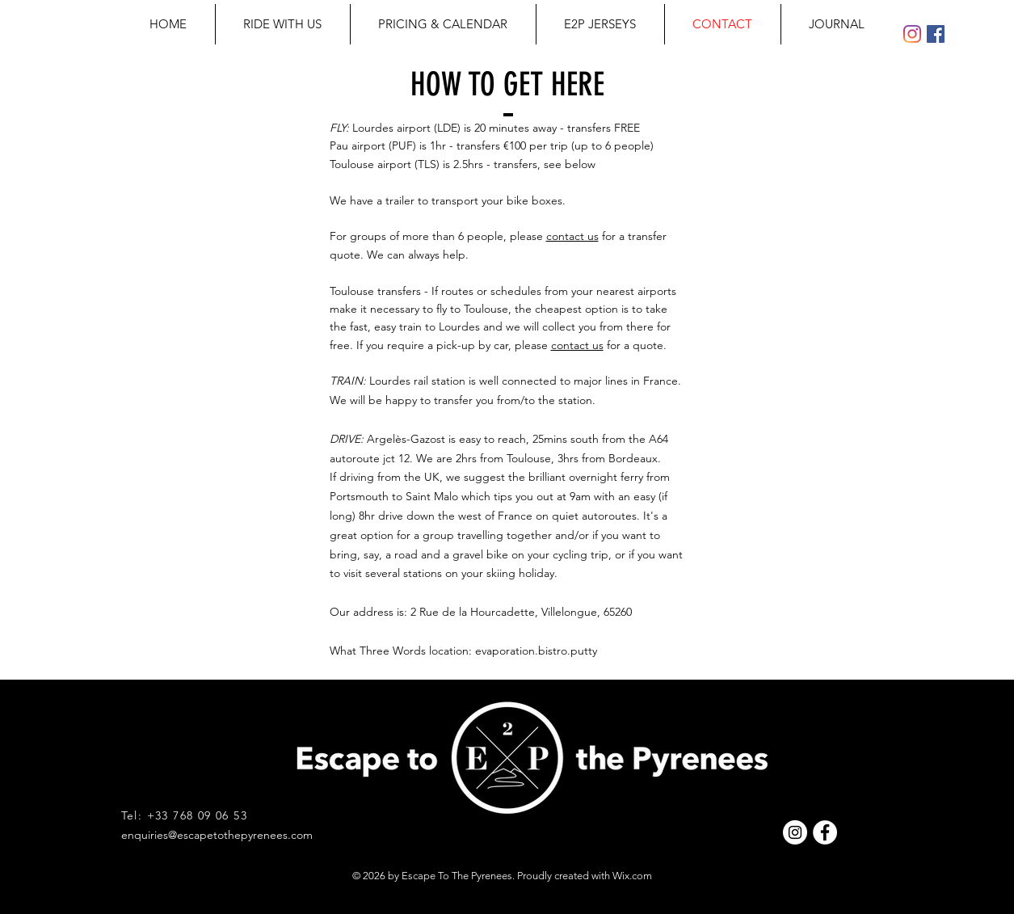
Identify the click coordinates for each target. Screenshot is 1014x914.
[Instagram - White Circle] (795, 832)
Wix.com (632, 876)
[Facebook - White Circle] (825, 832)
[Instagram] (912, 34)
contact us (572, 236)
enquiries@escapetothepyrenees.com (217, 835)
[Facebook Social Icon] (936, 34)
